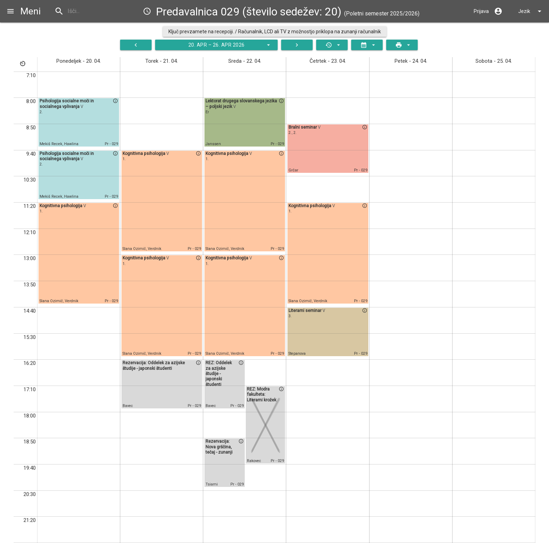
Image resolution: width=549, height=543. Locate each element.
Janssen (213, 144)
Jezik (531, 11)
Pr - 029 (111, 144)
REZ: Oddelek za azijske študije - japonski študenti (219, 373)
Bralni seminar (303, 127)
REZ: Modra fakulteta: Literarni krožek (261, 394)
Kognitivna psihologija (61, 205)
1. (41, 211)
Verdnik (71, 301)
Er (207, 112)
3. (290, 316)
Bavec (128, 405)
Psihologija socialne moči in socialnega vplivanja (67, 104)
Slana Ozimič (51, 301)
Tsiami (212, 484)
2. (41, 112)
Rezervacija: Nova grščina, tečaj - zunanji (219, 447)
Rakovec (254, 461)
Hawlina (71, 144)
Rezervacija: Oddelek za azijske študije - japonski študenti (154, 365)
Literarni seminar (305, 310)
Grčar (293, 170)
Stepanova (297, 353)
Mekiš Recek (51, 144)
